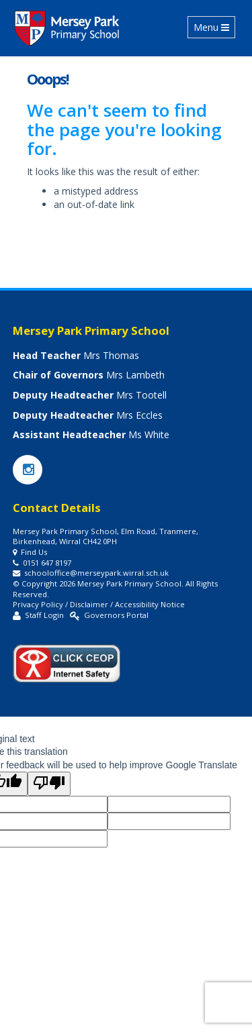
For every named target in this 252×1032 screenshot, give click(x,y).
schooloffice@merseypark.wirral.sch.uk (96, 573)
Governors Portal (116, 615)
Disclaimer (89, 604)
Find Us (34, 552)
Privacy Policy (38, 604)
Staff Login (44, 615)
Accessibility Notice (150, 604)
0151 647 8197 (47, 563)
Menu (214, 27)
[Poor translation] (49, 784)
